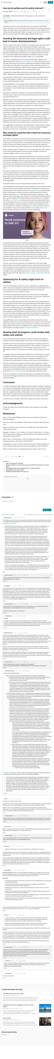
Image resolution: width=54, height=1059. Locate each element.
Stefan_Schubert (6, 995)
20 (32, 11)
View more (4, 1048)
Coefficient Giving (9, 1037)
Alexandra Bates (23, 1041)
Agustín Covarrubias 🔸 (14, 1041)
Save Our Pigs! (7, 1018)
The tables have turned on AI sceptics (13, 993)
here (15, 772)
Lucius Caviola (8, 11)
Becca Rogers (6, 1008)
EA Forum (8, 2)
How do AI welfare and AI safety (24, 8)
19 (20, 1008)
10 (21, 995)
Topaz (6, 1041)
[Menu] (2, 2)
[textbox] (26, 504)
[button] (12, 456)
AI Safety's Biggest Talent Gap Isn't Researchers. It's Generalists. (23, 1040)
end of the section (11, 523)
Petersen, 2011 (7, 772)
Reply (4, 572)
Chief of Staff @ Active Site (13, 1044)
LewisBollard (5, 1019)
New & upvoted (10, 514)
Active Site (7, 1045)
